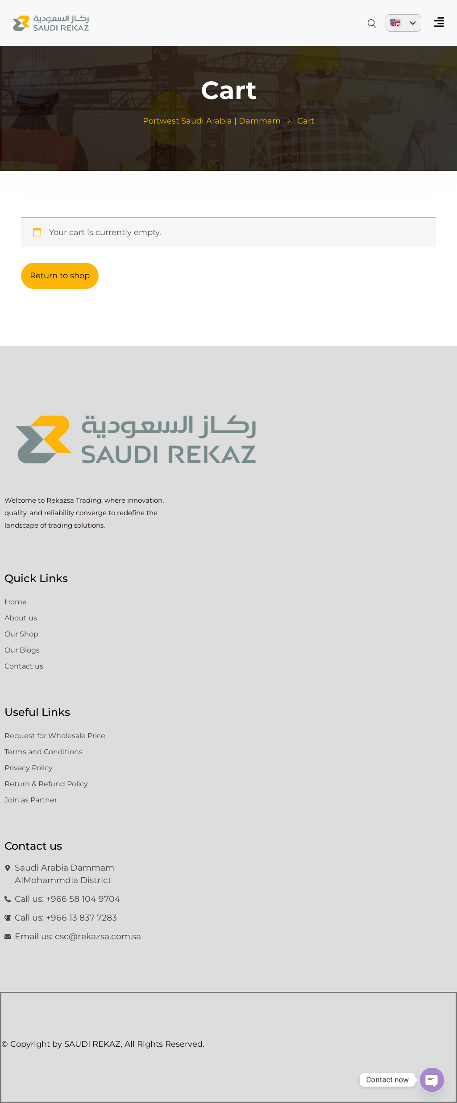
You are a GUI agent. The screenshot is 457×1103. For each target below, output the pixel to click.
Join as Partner (30, 800)
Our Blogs (22, 650)
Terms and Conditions (43, 752)
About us (20, 618)
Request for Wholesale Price (54, 735)
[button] (439, 23)
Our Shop (21, 634)
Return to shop (60, 276)
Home (15, 602)
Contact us (23, 666)
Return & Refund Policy (46, 784)
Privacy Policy (28, 768)
